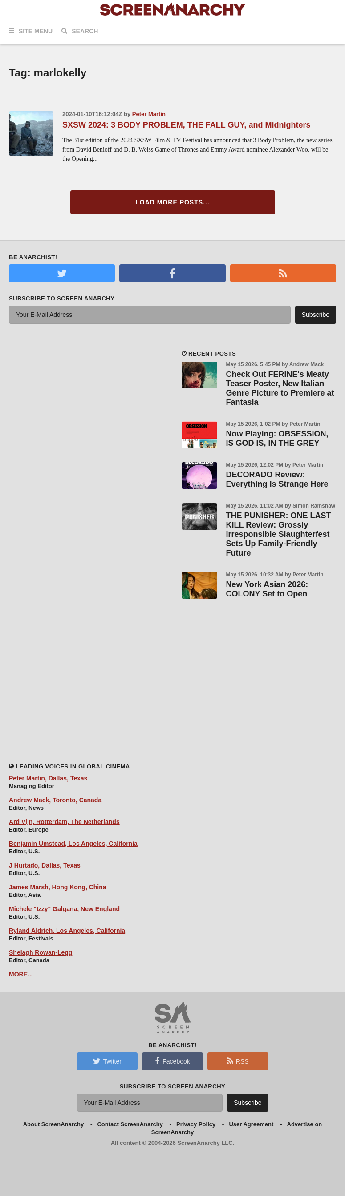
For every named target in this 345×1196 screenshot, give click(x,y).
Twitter (107, 1061)
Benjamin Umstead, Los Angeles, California (73, 843)
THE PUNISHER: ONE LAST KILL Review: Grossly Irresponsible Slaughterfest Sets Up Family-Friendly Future (278, 534)
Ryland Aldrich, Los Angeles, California (67, 930)
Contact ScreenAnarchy (129, 1124)
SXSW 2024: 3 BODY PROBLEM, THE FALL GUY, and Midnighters (186, 124)
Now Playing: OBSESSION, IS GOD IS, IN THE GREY (277, 438)
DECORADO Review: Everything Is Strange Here (277, 479)
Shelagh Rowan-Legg (40, 952)
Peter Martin (149, 114)
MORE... (21, 974)
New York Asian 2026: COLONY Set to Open (267, 589)
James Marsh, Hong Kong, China (57, 887)
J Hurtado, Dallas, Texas (45, 865)
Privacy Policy (195, 1124)
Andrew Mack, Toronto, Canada (55, 800)
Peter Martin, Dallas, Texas (48, 778)
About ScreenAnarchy (53, 1124)
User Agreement (251, 1124)
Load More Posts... (172, 202)
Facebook (172, 1061)
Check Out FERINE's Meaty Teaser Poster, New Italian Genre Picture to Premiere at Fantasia (280, 388)
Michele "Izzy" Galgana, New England (64, 908)
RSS (238, 1061)
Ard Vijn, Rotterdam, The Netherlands (64, 821)
